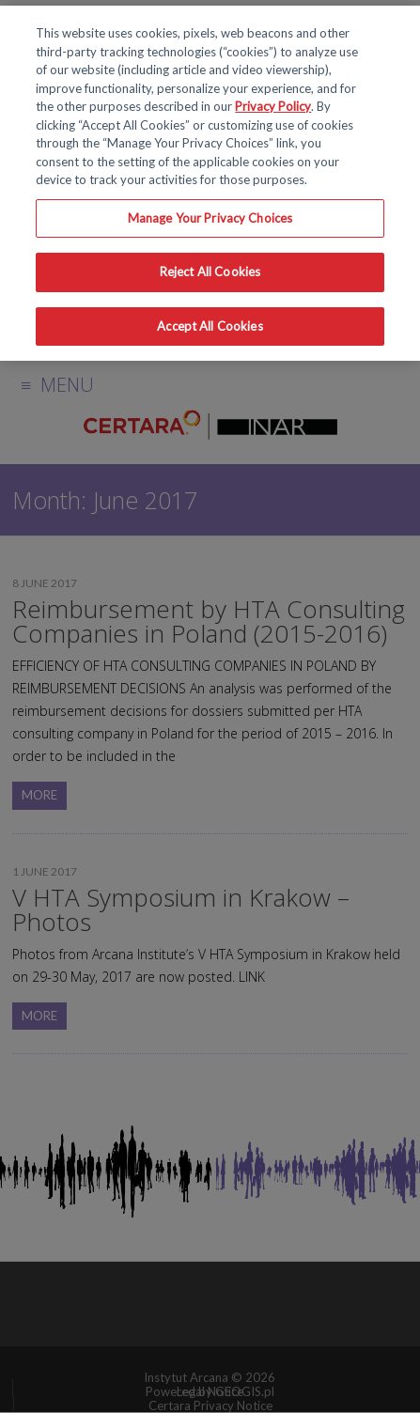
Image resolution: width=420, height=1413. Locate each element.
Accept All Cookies (209, 326)
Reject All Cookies (210, 271)
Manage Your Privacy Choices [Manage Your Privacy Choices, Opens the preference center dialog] (210, 217)
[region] (210, 183)
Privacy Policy (273, 106)
